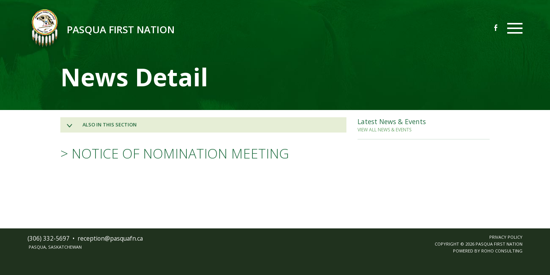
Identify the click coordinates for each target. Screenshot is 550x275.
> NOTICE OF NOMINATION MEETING (174, 153)
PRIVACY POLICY (505, 237)
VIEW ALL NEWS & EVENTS (384, 129)
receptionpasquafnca (110, 238)
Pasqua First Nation (121, 29)
